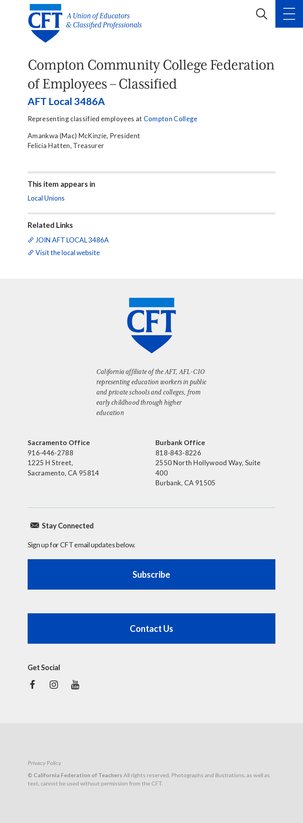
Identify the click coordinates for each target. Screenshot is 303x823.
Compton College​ (171, 119)
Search (261, 14)
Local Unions (46, 198)
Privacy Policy (44, 762)
